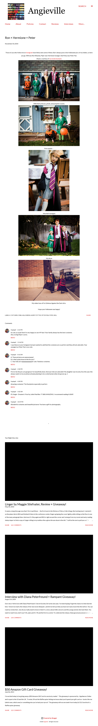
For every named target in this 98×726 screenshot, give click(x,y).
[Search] (82, 6)
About (18, 24)
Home (7, 24)
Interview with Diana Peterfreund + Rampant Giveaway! (40, 596)
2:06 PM (20, 369)
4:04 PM (20, 381)
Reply (13, 337)
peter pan (45, 315)
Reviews (55, 24)
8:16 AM (20, 354)
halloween (26, 315)
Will (55, 315)
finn (19, 315)
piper (51, 315)
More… (82, 24)
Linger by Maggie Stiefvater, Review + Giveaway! (35, 504)
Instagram (29, 52)
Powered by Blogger (49, 718)
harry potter (36, 315)
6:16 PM (20, 330)
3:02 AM (20, 391)
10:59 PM (20, 402)
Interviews (68, 24)
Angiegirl (13, 330)
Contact (42, 24)
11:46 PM (20, 342)
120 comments (16, 617)
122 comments (16, 710)
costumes (14, 315)
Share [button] (88, 315)
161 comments (16, 525)
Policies (30, 24)
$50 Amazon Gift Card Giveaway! (26, 689)
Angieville (45, 721)
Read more (89, 525)
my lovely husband (55, 59)
